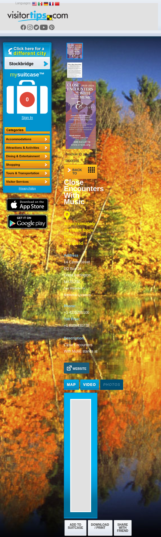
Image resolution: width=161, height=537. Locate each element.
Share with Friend (122, 527)
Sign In (27, 118)
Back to (81, 171)
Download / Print (100, 526)
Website (76, 368)
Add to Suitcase (75, 526)
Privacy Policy (27, 188)
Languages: (23, 3)
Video (89, 385)
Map (71, 385)
